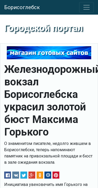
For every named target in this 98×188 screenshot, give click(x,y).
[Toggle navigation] (86, 7)
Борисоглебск (22, 7)
